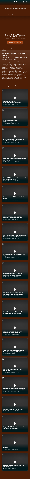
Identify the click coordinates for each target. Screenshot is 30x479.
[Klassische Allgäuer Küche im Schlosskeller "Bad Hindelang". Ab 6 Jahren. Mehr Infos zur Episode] (15, 270)
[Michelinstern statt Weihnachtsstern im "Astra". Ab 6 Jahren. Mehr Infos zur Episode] (15, 98)
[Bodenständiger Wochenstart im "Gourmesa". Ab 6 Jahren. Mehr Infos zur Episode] (15, 462)
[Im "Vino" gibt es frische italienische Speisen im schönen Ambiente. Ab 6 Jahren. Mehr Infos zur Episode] (15, 232)
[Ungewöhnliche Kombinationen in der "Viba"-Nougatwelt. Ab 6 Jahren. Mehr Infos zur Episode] (15, 423)
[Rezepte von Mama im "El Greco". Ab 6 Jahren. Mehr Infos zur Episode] (15, 404)
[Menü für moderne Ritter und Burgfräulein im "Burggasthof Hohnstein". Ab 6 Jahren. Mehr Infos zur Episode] (15, 308)
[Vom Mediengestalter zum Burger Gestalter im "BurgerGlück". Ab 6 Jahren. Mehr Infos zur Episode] (15, 347)
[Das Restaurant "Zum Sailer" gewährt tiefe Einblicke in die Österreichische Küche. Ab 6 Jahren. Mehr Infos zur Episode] (15, 212)
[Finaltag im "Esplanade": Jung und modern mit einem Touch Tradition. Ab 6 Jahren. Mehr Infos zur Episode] (15, 385)
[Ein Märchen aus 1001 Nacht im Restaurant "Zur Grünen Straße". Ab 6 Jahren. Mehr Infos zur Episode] (15, 289)
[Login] (27, 2)
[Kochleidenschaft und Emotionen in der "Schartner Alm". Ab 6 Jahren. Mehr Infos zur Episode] (15, 136)
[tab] (4, 49)
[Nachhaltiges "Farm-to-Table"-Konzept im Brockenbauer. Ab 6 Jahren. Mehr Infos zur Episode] (15, 327)
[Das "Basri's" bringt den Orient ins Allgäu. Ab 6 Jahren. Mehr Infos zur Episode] (15, 251)
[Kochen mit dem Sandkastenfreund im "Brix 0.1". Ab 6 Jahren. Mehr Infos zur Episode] (15, 155)
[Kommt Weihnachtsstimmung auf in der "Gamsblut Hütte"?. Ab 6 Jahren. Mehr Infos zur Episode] (15, 174)
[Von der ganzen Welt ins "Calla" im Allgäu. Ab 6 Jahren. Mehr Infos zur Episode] (15, 193)
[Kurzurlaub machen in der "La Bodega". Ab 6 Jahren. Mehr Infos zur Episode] (15, 442)
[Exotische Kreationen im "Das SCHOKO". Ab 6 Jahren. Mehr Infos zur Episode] (15, 366)
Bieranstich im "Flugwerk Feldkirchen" (15, 8)
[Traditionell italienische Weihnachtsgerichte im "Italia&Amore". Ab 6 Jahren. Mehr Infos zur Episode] (15, 117)
